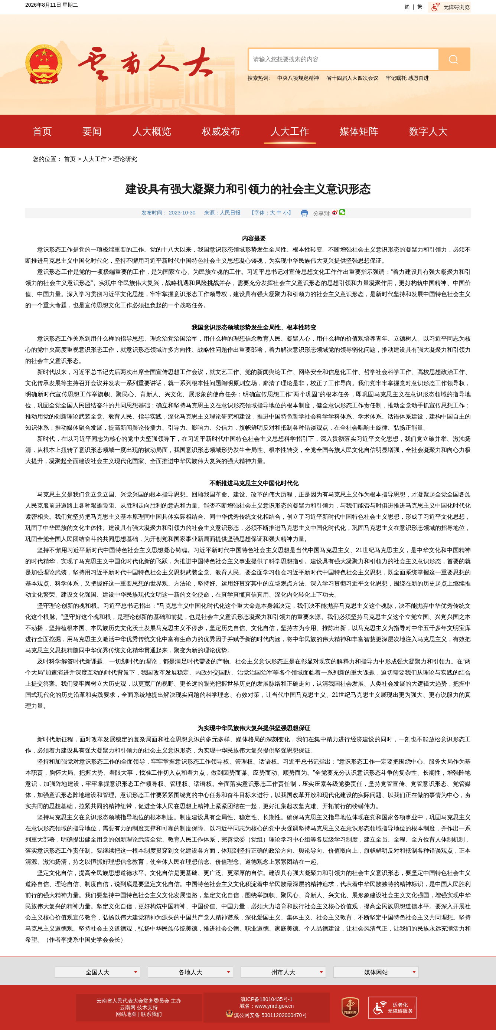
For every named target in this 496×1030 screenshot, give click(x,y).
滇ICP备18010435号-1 (267, 999)
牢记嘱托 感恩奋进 (407, 78)
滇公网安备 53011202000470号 (270, 1015)
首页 (70, 159)
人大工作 (95, 159)
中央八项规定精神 (298, 78)
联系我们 (151, 1014)
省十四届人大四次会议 (352, 78)
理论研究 (125, 159)
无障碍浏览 (457, 7)
